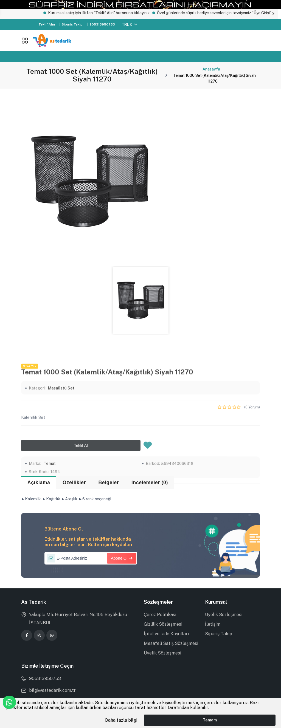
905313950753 (102, 24)
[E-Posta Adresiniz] (90, 558)
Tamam (210, 720)
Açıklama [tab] (38, 482)
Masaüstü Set (61, 472)
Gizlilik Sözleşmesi (163, 624)
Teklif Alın (46, 24)
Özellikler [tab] (74, 482)
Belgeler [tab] (108, 482)
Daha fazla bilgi (121, 720)
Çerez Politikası (160, 614)
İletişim (212, 624)
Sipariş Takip (72, 24)
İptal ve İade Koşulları (166, 633)
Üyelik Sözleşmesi (162, 653)
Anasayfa (211, 69)
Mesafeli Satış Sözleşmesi (171, 643)
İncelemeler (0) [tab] (149, 482)
